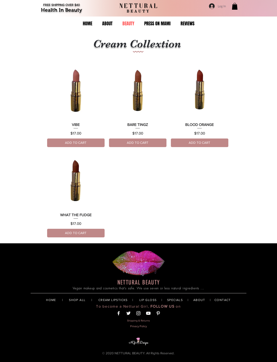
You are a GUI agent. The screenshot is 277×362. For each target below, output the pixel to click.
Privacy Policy (138, 326)
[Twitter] (128, 313)
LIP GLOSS (148, 300)
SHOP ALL (77, 300)
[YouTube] (148, 313)
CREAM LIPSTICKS (113, 300)
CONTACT (222, 300)
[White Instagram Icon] (138, 313)
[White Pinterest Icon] (158, 313)
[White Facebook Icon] (118, 313)
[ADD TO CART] (76, 143)
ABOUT (199, 300)
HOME (51, 300)
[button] (235, 6)
